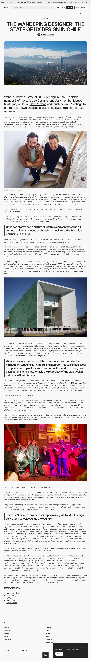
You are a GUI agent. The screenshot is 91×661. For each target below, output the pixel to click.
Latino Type (10, 600)
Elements (6, 633)
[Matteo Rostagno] (45, 34)
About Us (49, 639)
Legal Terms (17, 651)
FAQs (47, 636)
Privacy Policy (26, 651)
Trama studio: (65, 120)
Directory (6, 636)
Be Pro (70, 7)
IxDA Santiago (11, 595)
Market (48, 633)
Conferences (7, 639)
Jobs (47, 630)
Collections (7, 630)
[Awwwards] (8, 7)
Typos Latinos (11, 603)
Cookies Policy (7, 651)
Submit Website (80, 7)
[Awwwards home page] (45, 655)
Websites (6, 627)
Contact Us (49, 642)
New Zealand (38, 104)
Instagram (45, 651)
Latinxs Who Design (14, 593)
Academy (49, 627)
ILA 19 (8, 598)
